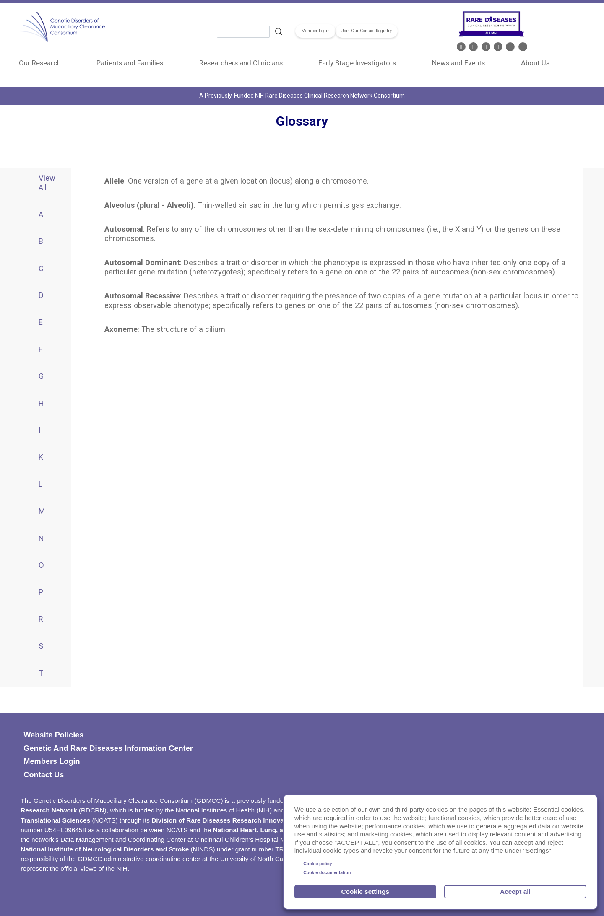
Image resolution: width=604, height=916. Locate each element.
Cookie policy (317, 863)
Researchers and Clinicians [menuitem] (241, 63)
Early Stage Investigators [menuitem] (357, 63)
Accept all (515, 891)
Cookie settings (365, 891)
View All (47, 182)
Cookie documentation (327, 872)
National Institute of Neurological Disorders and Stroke (105, 849)
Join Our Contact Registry (366, 31)
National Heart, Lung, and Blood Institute (275, 829)
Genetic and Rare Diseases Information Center (108, 748)
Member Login (315, 31)
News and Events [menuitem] (458, 63)
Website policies (53, 735)
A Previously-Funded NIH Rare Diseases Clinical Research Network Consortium (302, 95)
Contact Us (43, 775)
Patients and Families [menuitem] (129, 63)
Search (278, 32)
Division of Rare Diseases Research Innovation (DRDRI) (236, 820)
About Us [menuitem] (535, 63)
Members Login (51, 761)
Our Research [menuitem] (40, 63)
